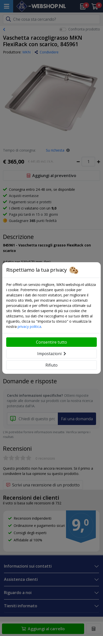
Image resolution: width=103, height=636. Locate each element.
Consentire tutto (51, 342)
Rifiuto (51, 365)
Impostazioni (51, 353)
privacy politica (29, 326)
